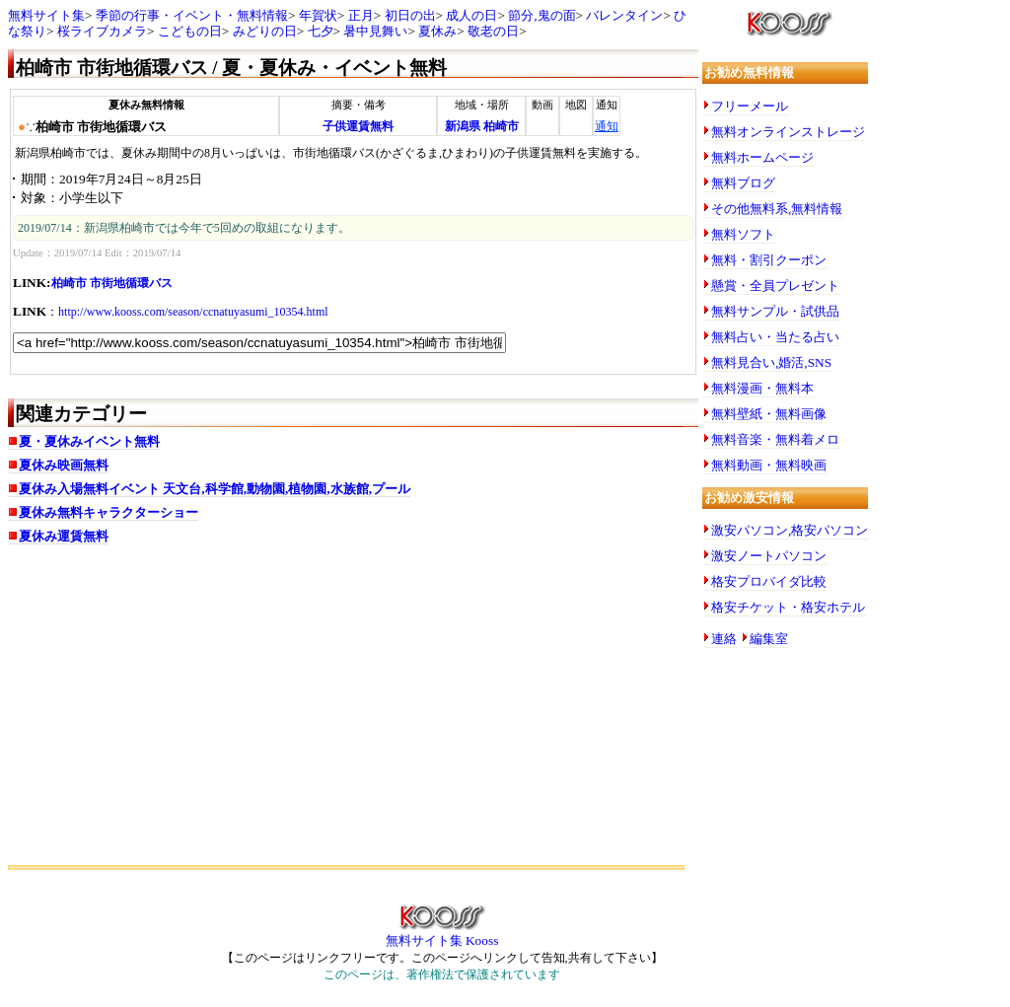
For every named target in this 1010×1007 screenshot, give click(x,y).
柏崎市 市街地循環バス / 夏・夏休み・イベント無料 (231, 67)
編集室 (769, 638)
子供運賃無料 (358, 126)
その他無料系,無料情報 (776, 208)
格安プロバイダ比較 (769, 581)
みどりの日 (265, 31)
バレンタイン (624, 15)
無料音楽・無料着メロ (775, 439)
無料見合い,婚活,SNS (771, 362)
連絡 (724, 638)
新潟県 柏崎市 (482, 126)
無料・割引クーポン (769, 259)
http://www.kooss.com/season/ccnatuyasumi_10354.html (193, 312)
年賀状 (318, 15)
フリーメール (749, 106)
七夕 (320, 31)
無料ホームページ (762, 157)
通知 (606, 126)
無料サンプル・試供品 (775, 311)
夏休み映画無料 (63, 465)
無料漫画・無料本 (762, 388)
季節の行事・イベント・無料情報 (192, 15)
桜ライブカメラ (102, 31)
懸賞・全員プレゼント (775, 285)
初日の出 (410, 15)
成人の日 (471, 15)
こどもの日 (190, 31)
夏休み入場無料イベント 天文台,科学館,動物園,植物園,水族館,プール (214, 488)
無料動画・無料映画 (769, 465)
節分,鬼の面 (541, 15)
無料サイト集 (46, 15)
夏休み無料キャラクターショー (108, 512)
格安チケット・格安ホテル (788, 607)
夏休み (437, 31)
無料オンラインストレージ (788, 131)
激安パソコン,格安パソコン (789, 530)
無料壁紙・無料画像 (769, 413)
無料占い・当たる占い (775, 336)
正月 (361, 15)
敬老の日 (493, 31)
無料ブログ (743, 183)
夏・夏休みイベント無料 (89, 441)
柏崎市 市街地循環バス (112, 283)
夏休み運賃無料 (63, 536)
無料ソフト (743, 234)
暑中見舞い (375, 31)
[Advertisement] (353, 712)
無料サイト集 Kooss (442, 934)
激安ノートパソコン (769, 555)
